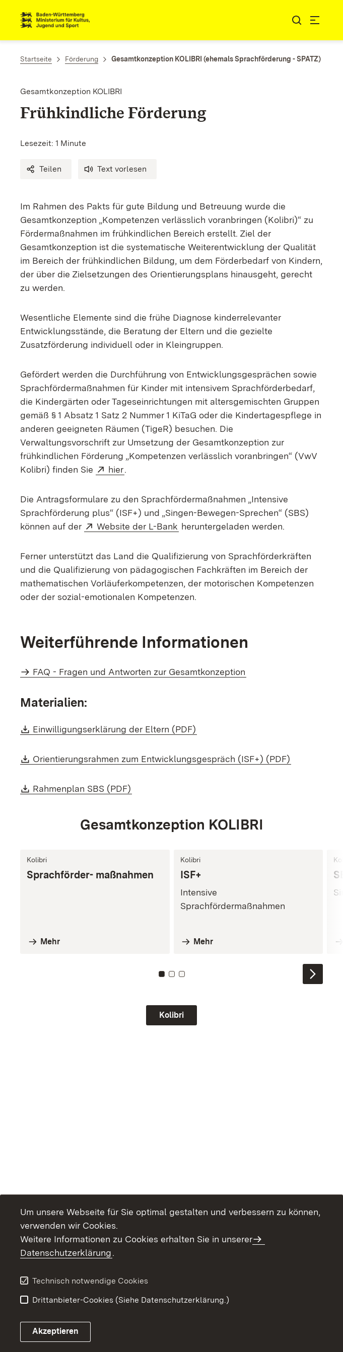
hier (116, 469)
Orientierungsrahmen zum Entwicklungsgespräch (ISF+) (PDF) (162, 759)
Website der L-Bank (138, 526)
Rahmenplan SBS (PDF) (82, 788)
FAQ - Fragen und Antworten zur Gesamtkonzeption (139, 671)
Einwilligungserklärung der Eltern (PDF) (115, 729)
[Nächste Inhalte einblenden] (313, 974)
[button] (46, 169)
